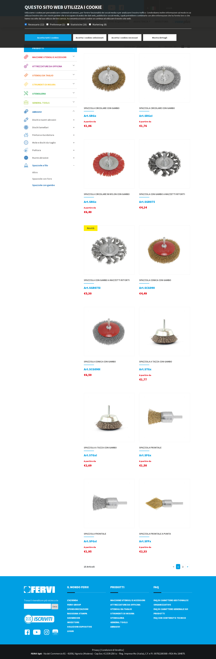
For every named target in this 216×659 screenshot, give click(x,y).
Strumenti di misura (53, 84)
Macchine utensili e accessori (53, 57)
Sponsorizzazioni (77, 609)
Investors (73, 622)
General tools (53, 102)
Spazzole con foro (42, 178)
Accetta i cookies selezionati (90, 37)
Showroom (73, 617)
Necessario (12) (36, 24)
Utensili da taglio (53, 75)
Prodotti (53, 48)
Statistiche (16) (79, 24)
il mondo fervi (78, 587)
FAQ (156, 587)
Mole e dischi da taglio (53, 142)
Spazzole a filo (53, 165)
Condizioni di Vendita (112, 649)
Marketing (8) (99, 24)
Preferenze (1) (57, 24)
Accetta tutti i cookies (48, 37)
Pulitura (53, 150)
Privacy (95, 649)
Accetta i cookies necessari (125, 37)
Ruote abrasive (53, 157)
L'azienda (72, 600)
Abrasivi (53, 111)
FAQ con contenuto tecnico (170, 617)
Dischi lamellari (53, 127)
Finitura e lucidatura (53, 134)
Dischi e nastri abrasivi (53, 119)
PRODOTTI (117, 587)
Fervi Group (74, 604)
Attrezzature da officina (53, 66)
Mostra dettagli (159, 37)
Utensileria (53, 93)
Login (70, 631)
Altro (35, 172)
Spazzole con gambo (43, 185)
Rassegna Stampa (77, 613)
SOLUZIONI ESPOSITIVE (79, 626)
